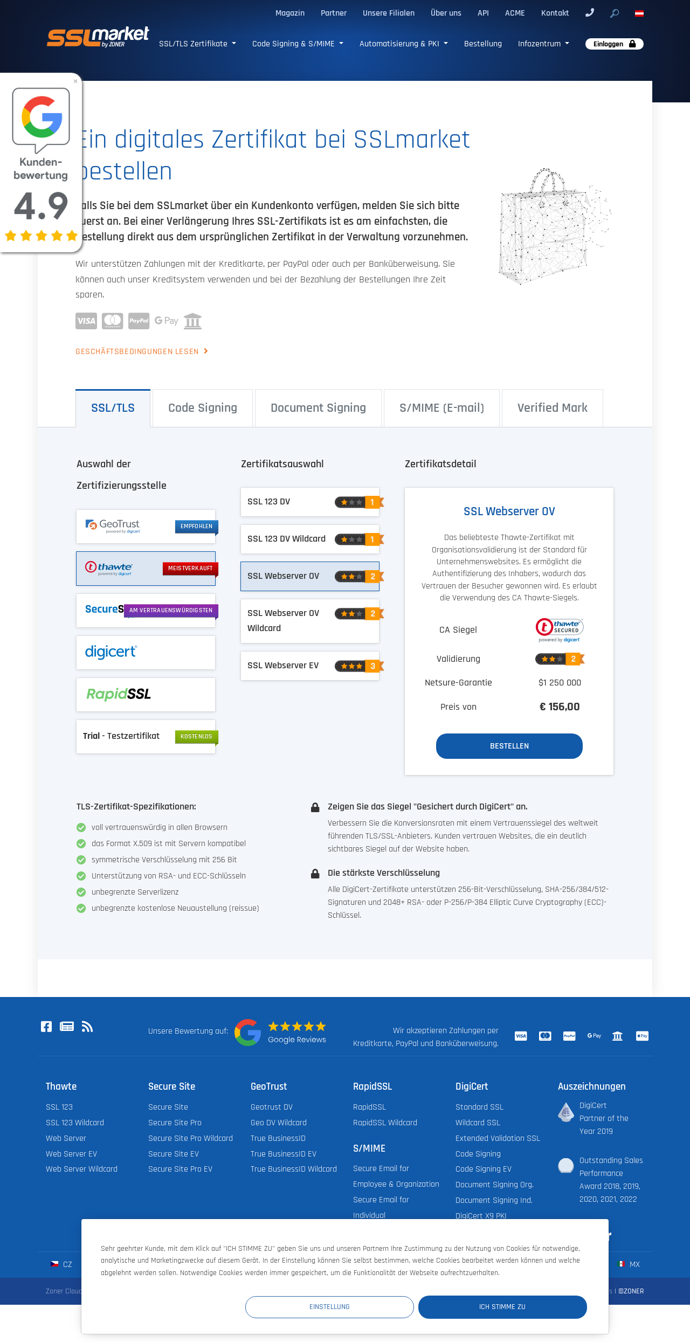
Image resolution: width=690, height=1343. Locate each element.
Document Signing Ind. (494, 1200)
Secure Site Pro (175, 1123)
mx (628, 1264)
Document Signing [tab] (318, 408)
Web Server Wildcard (82, 1169)
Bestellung (483, 43)
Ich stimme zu (522, 1307)
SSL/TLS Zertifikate (194, 43)
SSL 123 (59, 1107)
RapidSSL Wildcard (385, 1123)
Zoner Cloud (64, 1291)
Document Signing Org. (495, 1184)
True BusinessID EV (283, 1154)
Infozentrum (540, 43)
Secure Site (168, 1107)
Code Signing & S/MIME (294, 43)
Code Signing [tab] (202, 408)
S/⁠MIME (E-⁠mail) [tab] (441, 408)
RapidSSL (369, 1107)
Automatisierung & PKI (400, 43)
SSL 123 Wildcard (75, 1123)
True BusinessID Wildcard (294, 1169)
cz (61, 1264)
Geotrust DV (272, 1107)
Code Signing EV (484, 1169)
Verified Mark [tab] (553, 408)
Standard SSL (479, 1107)
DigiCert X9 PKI (481, 1216)
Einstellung (389, 1307)
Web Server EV (71, 1154)
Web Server (66, 1138)
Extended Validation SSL (498, 1138)
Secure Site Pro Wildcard (190, 1138)
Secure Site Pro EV (180, 1169)
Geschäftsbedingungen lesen (141, 351)
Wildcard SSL (478, 1123)
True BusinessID (278, 1138)
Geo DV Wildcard (279, 1123)
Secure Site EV (173, 1154)
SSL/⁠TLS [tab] (113, 408)
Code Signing (478, 1154)
